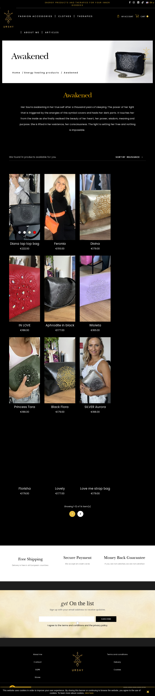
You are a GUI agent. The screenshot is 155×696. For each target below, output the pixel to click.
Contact (37, 662)
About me (37, 654)
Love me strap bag (95, 488)
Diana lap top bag (24, 243)
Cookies (117, 669)
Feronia (60, 243)
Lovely (60, 488)
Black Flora (60, 407)
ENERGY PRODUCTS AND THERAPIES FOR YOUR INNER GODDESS (77, 3)
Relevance (135, 157)
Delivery (117, 662)
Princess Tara (24, 407)
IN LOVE (24, 325)
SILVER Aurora (95, 407)
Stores (37, 677)
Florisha (25, 488)
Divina (95, 243)
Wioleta (95, 325)
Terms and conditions (117, 654)
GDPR (37, 669)
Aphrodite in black (60, 325)
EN (150, 2)
